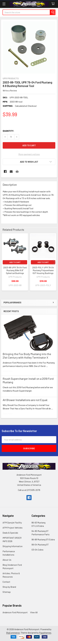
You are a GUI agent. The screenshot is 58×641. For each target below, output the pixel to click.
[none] (29, 47)
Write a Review (10, 90)
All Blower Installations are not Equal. (25, 400)
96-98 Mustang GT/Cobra (43, 539)
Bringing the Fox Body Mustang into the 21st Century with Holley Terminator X (27, 355)
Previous (4, 262)
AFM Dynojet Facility (12, 522)
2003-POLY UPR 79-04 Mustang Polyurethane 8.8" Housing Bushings (43, 270)
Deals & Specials (10, 532)
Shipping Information (12, 546)
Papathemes (45, 632)
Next (54, 262)
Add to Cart (15, 262)
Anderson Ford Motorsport (15, 612)
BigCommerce (13, 632)
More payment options (29, 154)
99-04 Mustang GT (40, 544)
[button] (29, 161)
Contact (6, 581)
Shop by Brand (9, 586)
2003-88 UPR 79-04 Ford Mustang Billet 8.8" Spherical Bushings (15, 270)
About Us (7, 559)
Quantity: (8, 130)
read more (8, 371)
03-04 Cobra (37, 549)
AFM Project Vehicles (12, 527)
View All (33, 612)
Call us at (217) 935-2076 (29, 490)
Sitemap (7, 592)
